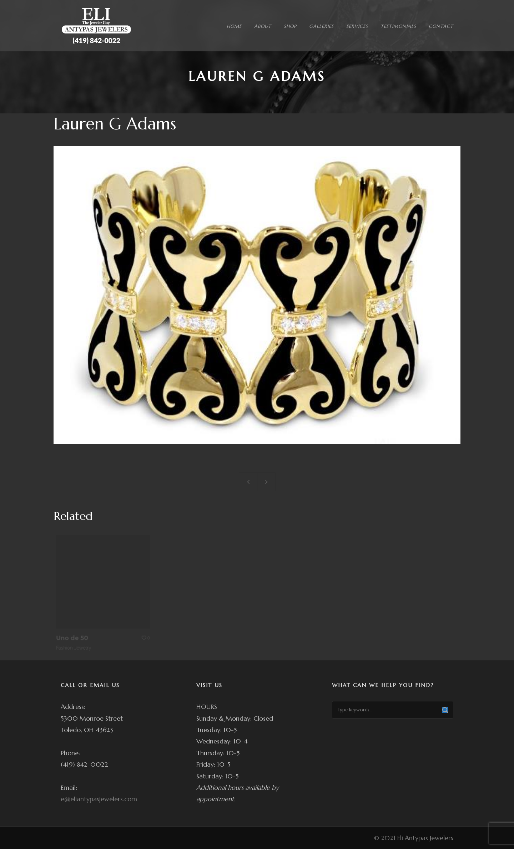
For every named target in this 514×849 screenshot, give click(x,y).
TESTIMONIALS (398, 26)
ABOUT (262, 26)
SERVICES (357, 26)
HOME (234, 26)
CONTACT (441, 26)
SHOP (290, 26)
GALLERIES (321, 26)
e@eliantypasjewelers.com (99, 799)
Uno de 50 (76, 633)
